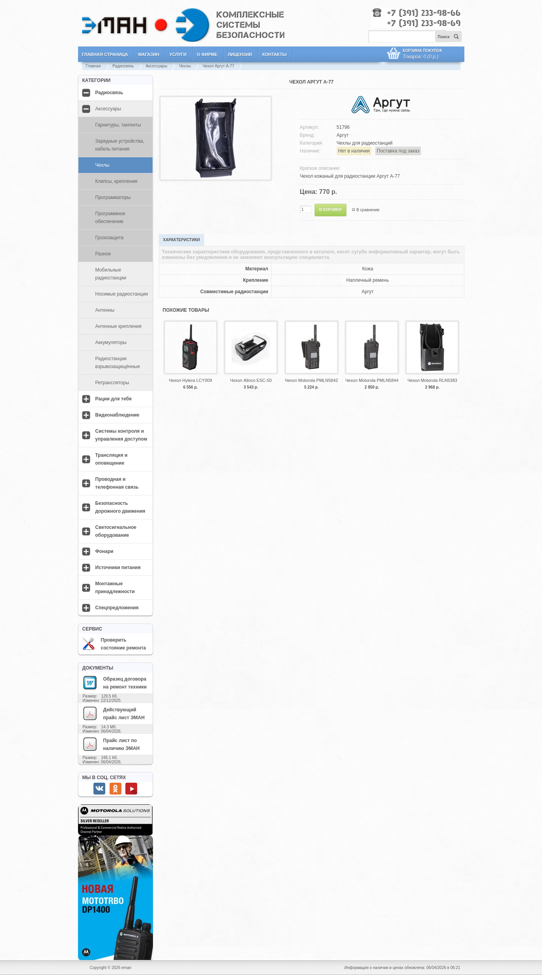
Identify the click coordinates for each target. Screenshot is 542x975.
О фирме (207, 54)
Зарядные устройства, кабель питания (119, 145)
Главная (93, 66)
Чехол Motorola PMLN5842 (311, 380)
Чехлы (185, 66)
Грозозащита (109, 237)
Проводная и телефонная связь (117, 483)
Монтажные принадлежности (115, 587)
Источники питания (118, 567)
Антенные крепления (118, 326)
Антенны (105, 310)
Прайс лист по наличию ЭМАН (111, 744)
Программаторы (113, 197)
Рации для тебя (113, 399)
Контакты (274, 54)
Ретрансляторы (112, 382)
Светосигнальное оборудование (116, 531)
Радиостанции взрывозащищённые (117, 362)
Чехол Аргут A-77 (218, 66)
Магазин (148, 54)
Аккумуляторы (111, 342)
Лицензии (240, 54)
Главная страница (105, 54)
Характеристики (181, 240)
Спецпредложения (117, 607)
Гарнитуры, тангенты (118, 125)
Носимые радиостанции (121, 294)
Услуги (177, 54)
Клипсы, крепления (116, 181)
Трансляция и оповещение (111, 459)
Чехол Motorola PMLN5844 (372, 380)
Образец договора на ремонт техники (114, 682)
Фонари (104, 551)
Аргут (343, 135)
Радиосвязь (123, 66)
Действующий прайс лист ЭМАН (113, 713)
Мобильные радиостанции (111, 274)
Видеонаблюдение (117, 415)
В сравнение (368, 210)
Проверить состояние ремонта (114, 644)
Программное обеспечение (110, 217)
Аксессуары (156, 66)
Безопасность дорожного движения (120, 507)
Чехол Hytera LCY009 (190, 380)
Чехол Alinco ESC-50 (251, 380)
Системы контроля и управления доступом (121, 435)
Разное (103, 254)
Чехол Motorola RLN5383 (432, 380)
